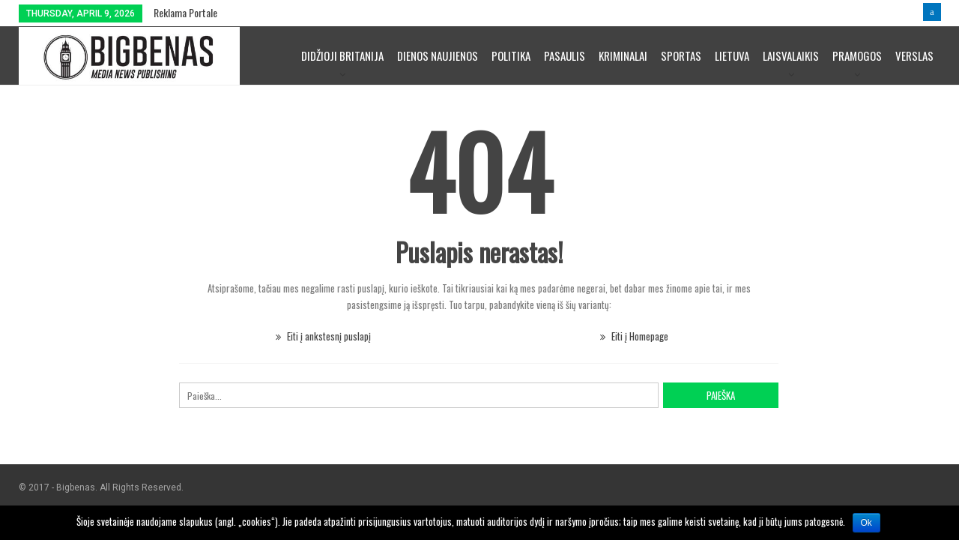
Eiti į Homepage (634, 336)
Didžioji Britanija (342, 55)
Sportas (681, 55)
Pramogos (857, 55)
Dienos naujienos (437, 55)
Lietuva (732, 55)
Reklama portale (185, 12)
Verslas (914, 55)
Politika (510, 55)
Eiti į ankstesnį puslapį (323, 336)
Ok (866, 523)
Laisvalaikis (791, 55)
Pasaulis (564, 55)
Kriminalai (623, 55)
